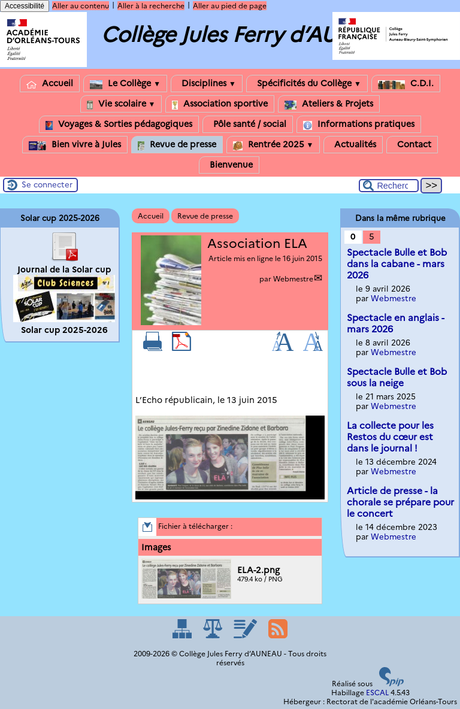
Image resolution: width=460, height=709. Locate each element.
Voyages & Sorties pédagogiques (119, 124)
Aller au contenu (80, 5)
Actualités (353, 144)
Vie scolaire (121, 104)
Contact (412, 144)
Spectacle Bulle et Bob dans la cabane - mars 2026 (397, 264)
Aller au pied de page (230, 5)
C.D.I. (406, 83)
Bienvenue (229, 165)
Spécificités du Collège (307, 83)
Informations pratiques (358, 124)
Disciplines (206, 83)
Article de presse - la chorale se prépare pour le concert (400, 502)
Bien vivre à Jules (75, 144)
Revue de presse (177, 144)
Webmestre (293, 278)
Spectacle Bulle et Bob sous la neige (397, 377)
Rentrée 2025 (273, 144)
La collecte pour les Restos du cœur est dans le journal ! (390, 437)
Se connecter (47, 184)
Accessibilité (24, 6)
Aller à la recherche (150, 5)
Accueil (49, 83)
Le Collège (125, 83)
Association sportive (220, 104)
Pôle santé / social (247, 124)
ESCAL (377, 692)
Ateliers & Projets (329, 104)
